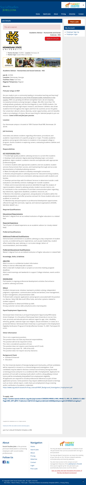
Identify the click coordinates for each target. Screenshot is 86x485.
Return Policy (15, 483)
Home (38, 14)
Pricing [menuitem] (33, 456)
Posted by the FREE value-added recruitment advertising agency (16, 425)
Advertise (72, 14)
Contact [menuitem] (33, 462)
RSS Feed (7, 483)
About (56, 14)
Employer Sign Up (73, 32)
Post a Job (74, 22)
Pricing (63, 14)
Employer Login (72, 34)
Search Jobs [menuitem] (35, 450)
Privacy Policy (64, 483)
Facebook (4, 462)
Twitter (7, 462)
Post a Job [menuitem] (34, 469)
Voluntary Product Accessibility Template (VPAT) (44, 483)
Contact (81, 14)
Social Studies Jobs (19, 481)
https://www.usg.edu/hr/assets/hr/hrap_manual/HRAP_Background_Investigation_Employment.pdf (37, 387)
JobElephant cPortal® (75, 464)
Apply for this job (53, 39)
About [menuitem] (33, 453)
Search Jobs (47, 14)
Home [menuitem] (33, 446)
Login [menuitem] (32, 465)
